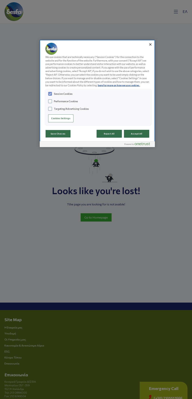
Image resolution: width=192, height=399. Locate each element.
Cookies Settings (60, 118)
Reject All (109, 133)
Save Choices (58, 133)
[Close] (150, 44)
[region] (97, 93)
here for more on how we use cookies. (119, 85)
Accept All (136, 133)
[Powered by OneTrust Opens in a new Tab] (138, 144)
